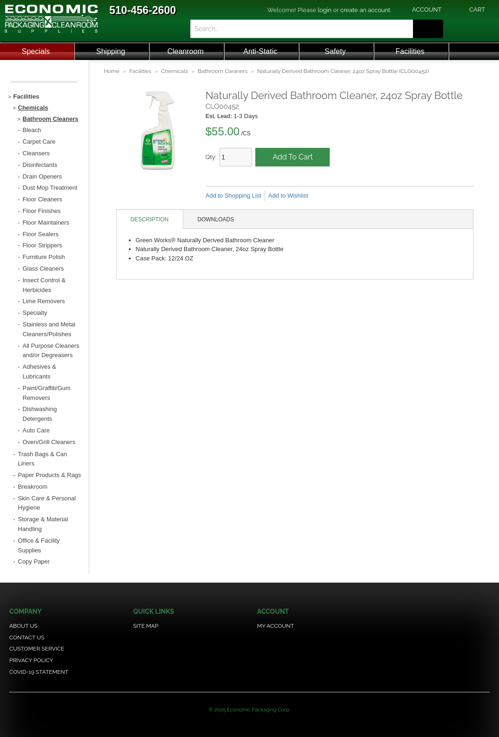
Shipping (110, 51)
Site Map (145, 626)
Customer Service (36, 648)
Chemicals (174, 71)
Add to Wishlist (288, 195)
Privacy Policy (31, 660)
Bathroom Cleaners (222, 71)
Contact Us (26, 637)
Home (112, 71)
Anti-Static (260, 51)
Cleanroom (185, 51)
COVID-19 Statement (38, 672)
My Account (275, 626)
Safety (335, 51)
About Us (23, 626)
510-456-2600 (142, 10)
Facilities (410, 51)
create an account (365, 10)
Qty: (211, 156)
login (325, 10)
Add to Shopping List (233, 195)
